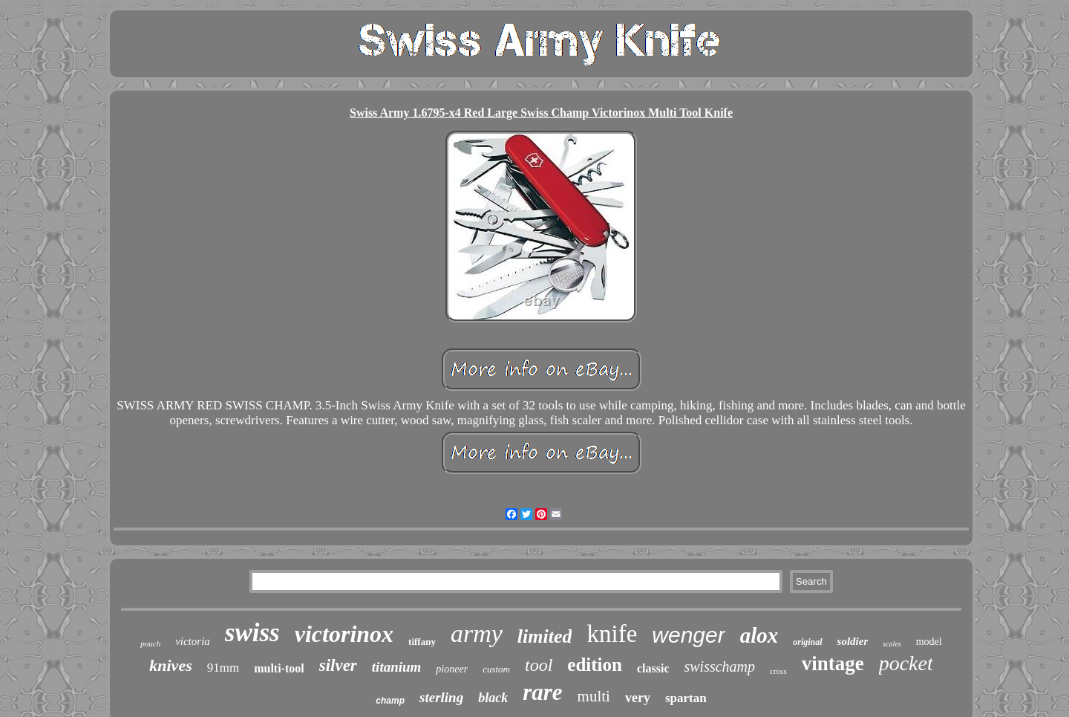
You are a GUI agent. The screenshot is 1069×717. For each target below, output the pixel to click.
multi (594, 696)
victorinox (344, 633)
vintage (833, 663)
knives (170, 665)
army (477, 633)
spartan (686, 698)
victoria (192, 641)
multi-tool (279, 668)
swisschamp (719, 666)
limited (544, 636)
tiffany (422, 641)
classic (653, 668)
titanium (397, 667)
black (493, 697)
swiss (252, 632)
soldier (853, 641)
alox (759, 635)
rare (542, 692)
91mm (223, 668)
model (929, 641)
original (807, 642)
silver (338, 665)
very (637, 697)
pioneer (452, 669)
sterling (441, 697)
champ (390, 700)
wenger (688, 635)
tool (538, 665)
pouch (150, 643)
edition (594, 665)
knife (611, 633)
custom (496, 669)
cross (778, 670)
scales (891, 644)
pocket (906, 663)
